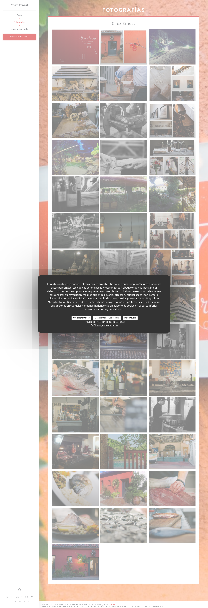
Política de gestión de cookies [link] (104, 325)
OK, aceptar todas (81, 317)
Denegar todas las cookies (107, 317)
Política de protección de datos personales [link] (105, 322)
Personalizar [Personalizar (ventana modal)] (130, 317)
